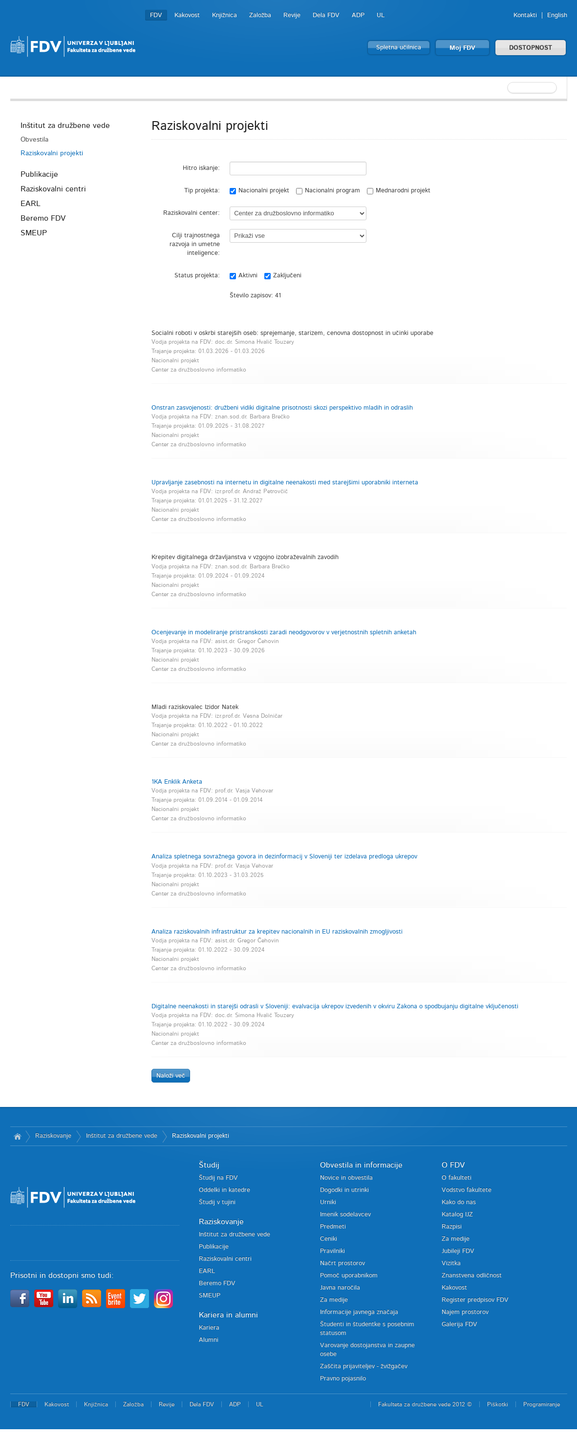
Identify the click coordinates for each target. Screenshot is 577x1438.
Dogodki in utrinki (344, 1190)
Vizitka (451, 1263)
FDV (156, 15)
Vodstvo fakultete (467, 1190)
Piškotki (497, 1404)
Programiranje (541, 1404)
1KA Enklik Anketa (176, 782)
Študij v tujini (217, 1202)
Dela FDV (326, 15)
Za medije (334, 1300)
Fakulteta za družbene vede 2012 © (425, 1404)
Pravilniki (332, 1251)
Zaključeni (282, 275)
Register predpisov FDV (475, 1300)
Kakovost (187, 15)
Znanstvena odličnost (472, 1275)
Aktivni (243, 275)
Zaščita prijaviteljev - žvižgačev (363, 1366)
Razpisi (452, 1227)
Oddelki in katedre (224, 1190)
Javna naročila (340, 1288)
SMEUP (34, 233)
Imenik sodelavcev (345, 1214)
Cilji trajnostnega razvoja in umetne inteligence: (195, 244)
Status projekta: (197, 275)
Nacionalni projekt (259, 191)
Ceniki (328, 1239)
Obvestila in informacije (361, 1165)
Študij (209, 1165)
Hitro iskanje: (201, 168)
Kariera (209, 1328)
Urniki (328, 1202)
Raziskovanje (53, 1136)
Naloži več (170, 1076)
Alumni (208, 1340)
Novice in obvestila (346, 1178)
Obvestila (34, 139)
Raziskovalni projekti (52, 153)
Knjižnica (224, 15)
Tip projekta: (202, 191)
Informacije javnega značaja (359, 1312)
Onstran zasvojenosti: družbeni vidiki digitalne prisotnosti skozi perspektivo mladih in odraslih (282, 408)
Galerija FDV (459, 1324)
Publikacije (39, 174)
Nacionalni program (328, 191)
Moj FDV (462, 48)
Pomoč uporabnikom (349, 1275)
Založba (260, 15)
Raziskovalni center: (191, 213)
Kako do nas (459, 1202)
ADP (358, 15)
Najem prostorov (465, 1312)
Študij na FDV (218, 1178)
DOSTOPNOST (530, 48)
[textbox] (503, 88)
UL (381, 15)
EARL (31, 204)
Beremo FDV (43, 218)
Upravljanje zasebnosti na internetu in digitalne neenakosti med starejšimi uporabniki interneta (284, 482)
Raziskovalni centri (53, 189)
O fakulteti (456, 1178)
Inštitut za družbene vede (65, 125)
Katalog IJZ (457, 1214)
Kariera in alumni (228, 1315)
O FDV (453, 1165)
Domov (17, 1136)
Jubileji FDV (458, 1251)
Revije (291, 15)
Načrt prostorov (342, 1263)
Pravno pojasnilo (343, 1378)
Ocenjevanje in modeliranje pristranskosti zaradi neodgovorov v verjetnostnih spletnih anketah (283, 632)
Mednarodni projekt (398, 191)
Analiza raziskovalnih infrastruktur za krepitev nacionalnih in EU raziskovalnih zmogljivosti (277, 932)
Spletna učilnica (398, 47)
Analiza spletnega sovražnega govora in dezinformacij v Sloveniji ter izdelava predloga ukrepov (284, 857)
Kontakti (525, 15)
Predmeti (333, 1227)
